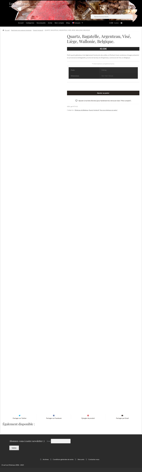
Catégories (30, 23)
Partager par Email (122, 422)
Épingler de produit (88, 422)
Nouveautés (41, 23)
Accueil (21, 23)
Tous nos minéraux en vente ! (109, 110)
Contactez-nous (93, 463)
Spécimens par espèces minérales (21, 30)
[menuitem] (77, 23)
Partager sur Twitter (19, 422)
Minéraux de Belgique (81, 110)
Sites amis (81, 463)
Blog (68, 23)
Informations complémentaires (103, 64)
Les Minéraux (19, 3)
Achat (50, 23)
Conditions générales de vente (63, 463)
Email (49, 445)
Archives (46, 463)
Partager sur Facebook (54, 422)
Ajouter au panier (103, 93)
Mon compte (59, 23)
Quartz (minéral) (38, 30)
